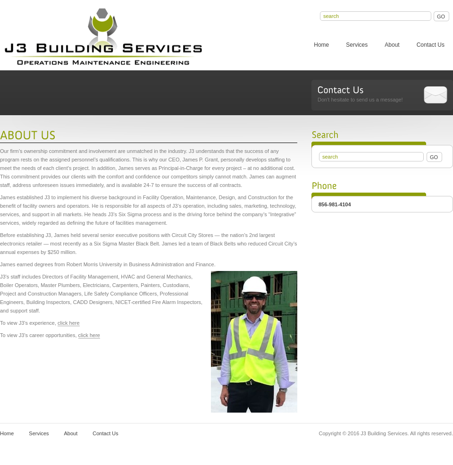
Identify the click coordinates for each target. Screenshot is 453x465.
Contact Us (431, 45)
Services (357, 45)
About (392, 45)
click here (68, 323)
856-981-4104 (335, 204)
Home (321, 45)
